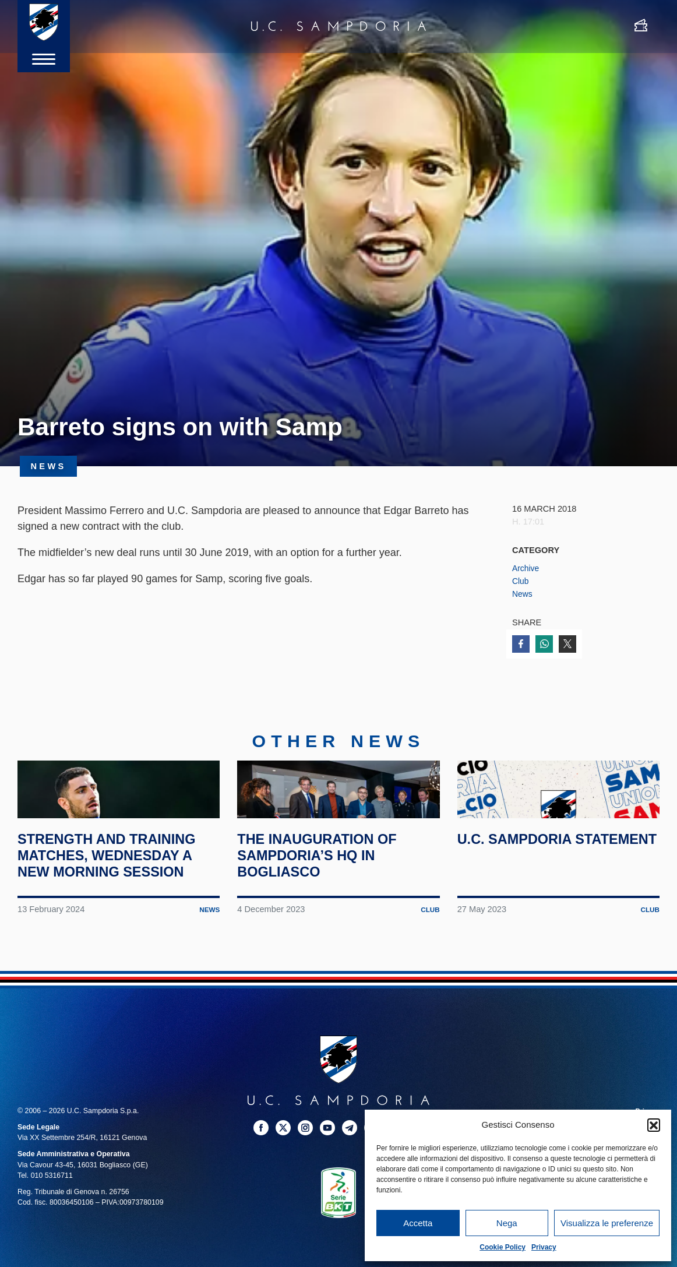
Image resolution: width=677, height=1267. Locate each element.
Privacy (543, 1247)
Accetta (417, 1223)
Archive (526, 568)
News (523, 594)
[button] (654, 1125)
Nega (506, 1223)
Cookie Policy (502, 1247)
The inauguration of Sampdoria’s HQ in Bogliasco (327, 910)
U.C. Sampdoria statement (521, 901)
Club (521, 581)
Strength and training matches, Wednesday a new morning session (117, 910)
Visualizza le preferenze (606, 1223)
